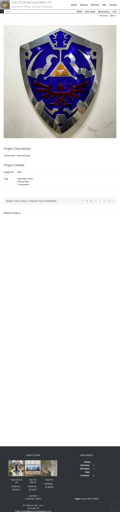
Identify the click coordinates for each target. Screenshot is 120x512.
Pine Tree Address (33, 481)
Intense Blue (23, 181)
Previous (104, 15)
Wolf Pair (49, 480)
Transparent (23, 184)
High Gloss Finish (25, 178)
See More (33, 495)
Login (77, 498)
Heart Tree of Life (16, 481)
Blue (19, 172)
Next (112, 15)
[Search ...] (15, 11)
